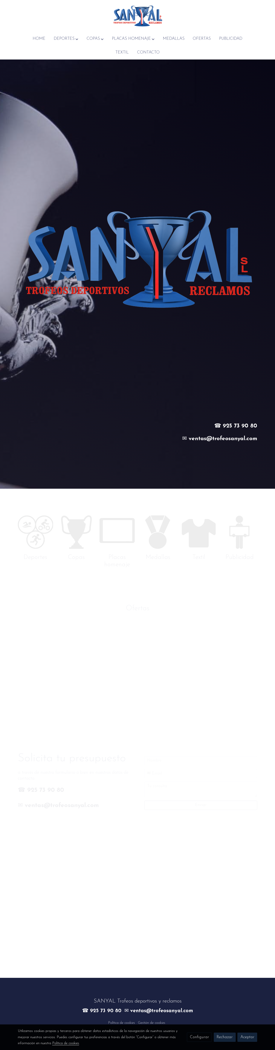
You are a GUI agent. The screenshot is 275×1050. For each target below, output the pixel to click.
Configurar (199, 1037)
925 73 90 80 (240, 426)
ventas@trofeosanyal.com (223, 439)
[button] (66, 39)
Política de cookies (121, 1023)
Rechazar (225, 1037)
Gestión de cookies (151, 1023)
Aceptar (247, 1037)
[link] (137, 16)
